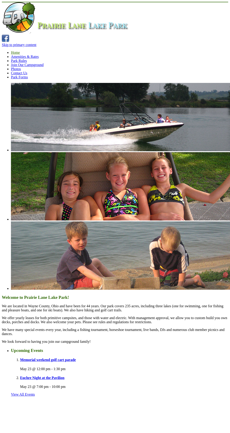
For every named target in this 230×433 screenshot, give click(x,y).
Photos (16, 69)
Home (15, 52)
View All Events (23, 394)
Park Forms (19, 77)
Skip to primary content (19, 45)
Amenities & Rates (25, 57)
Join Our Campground (27, 65)
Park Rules (19, 61)
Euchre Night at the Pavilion (42, 378)
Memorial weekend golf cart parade (48, 360)
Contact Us (19, 73)
